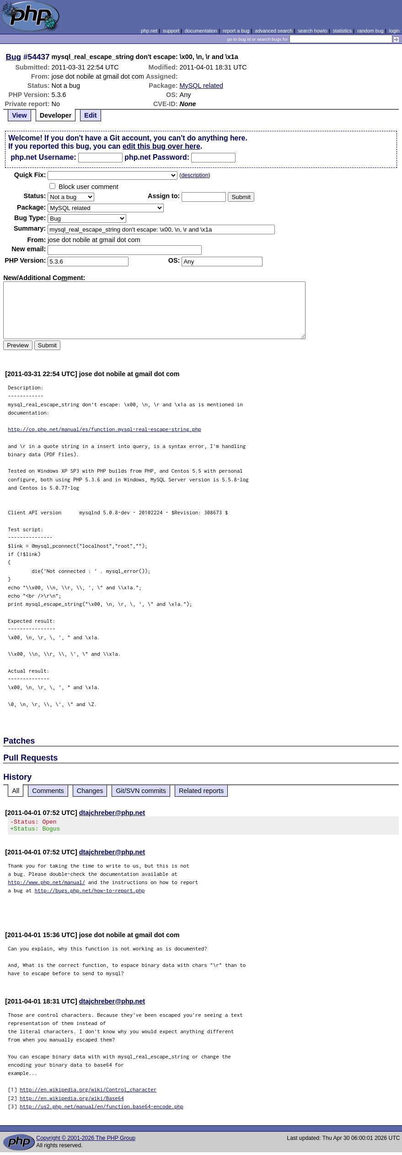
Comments (48, 790)
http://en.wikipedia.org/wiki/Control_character (88, 1092)
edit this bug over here (161, 146)
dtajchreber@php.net (112, 812)
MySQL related (201, 85)
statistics (342, 30)
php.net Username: (43, 157)
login (394, 30)
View (19, 115)
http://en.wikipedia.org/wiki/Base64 (72, 1101)
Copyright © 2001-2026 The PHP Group (85, 1141)
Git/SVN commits (141, 790)
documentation (201, 30)
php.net (149, 30)
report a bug (236, 30)
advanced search (273, 30)
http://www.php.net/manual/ (46, 885)
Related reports (201, 790)
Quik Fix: (30, 174)
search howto (312, 30)
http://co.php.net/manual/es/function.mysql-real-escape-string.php (104, 429)
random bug (370, 30)
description (194, 175)
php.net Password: (156, 157)
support (171, 30)
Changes (90, 790)
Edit (90, 115)
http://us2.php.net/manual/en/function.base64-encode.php (101, 1109)
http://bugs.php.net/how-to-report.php (90, 893)
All (15, 790)
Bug (13, 56)
